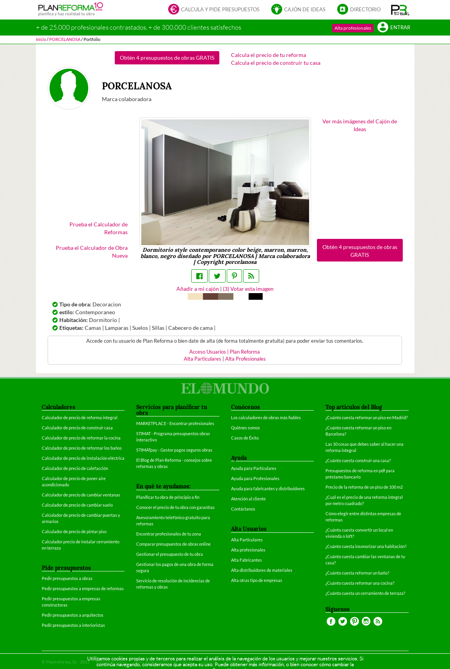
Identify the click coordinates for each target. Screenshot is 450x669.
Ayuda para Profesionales (255, 478)
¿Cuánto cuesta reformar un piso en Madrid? (366, 417)
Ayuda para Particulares (253, 468)
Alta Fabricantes (246, 559)
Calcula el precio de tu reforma (268, 55)
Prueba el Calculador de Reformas (98, 228)
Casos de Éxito (245, 437)
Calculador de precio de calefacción (75, 468)
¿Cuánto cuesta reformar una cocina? (359, 582)
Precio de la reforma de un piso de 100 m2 (364, 486)
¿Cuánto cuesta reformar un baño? (357, 572)
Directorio (359, 10)
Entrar (393, 28)
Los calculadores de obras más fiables (266, 417)
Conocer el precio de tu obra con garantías (175, 507)
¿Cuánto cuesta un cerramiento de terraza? (365, 593)
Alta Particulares (202, 359)
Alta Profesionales (245, 359)
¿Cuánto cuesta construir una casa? (358, 460)
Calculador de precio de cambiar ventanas (81, 494)
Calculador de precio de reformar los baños (82, 447)
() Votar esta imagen (248, 288)
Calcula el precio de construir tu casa (275, 62)
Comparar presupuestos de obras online (173, 543)
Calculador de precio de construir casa (77, 427)
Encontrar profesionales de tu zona (168, 533)
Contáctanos (243, 508)
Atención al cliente (248, 498)
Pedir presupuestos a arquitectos (72, 614)
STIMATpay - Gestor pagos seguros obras (174, 449)
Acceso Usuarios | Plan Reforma (224, 352)
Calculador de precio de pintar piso (74, 531)
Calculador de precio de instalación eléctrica (83, 458)
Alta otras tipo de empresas (256, 580)
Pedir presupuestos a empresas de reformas (83, 588)
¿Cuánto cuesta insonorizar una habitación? (365, 546)
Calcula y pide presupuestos (214, 10)
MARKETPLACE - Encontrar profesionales (175, 423)
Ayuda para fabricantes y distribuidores (268, 488)
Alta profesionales (352, 28)
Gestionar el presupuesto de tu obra (169, 554)
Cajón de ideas (298, 10)
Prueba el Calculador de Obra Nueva (92, 251)
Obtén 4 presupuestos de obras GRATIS (167, 57)
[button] (400, 10)
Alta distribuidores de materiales (261, 570)
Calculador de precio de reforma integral (79, 417)
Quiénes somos (245, 427)
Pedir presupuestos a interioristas (73, 625)
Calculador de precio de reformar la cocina (81, 437)
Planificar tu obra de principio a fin (167, 497)
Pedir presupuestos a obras (67, 578)
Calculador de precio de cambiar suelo (77, 504)
